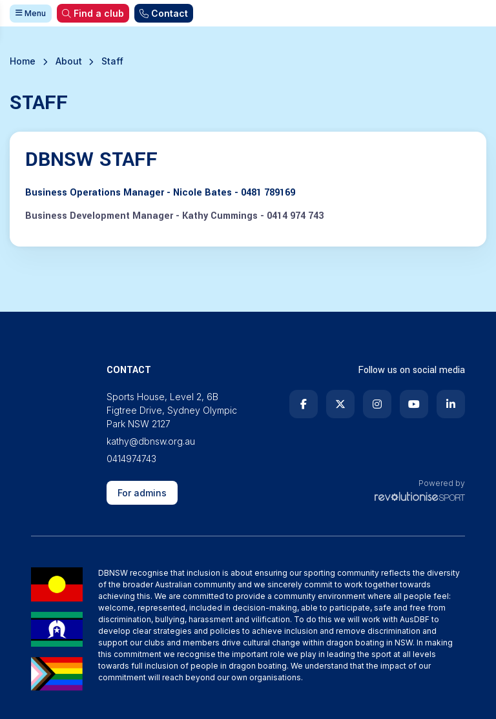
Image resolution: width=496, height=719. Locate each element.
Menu (31, 13)
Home (23, 61)
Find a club (93, 13)
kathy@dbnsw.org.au (151, 441)
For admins (142, 492)
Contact (164, 13)
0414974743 (131, 458)
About (69, 61)
